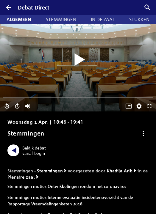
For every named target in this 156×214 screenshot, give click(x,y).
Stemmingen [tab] (61, 19)
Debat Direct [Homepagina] (33, 7)
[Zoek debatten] (147, 7)
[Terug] (8, 7)
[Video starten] (78, 60)
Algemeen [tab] (19, 19)
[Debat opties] (143, 133)
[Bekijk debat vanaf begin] (28, 150)
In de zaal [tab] (103, 19)
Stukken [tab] (139, 19)
